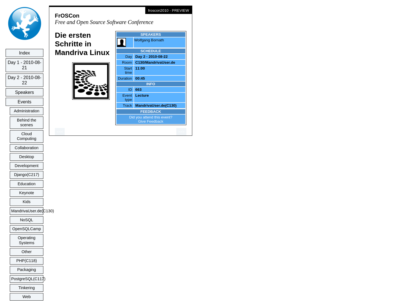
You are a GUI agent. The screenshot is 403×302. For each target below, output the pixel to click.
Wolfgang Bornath (149, 40)
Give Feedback (150, 121)
